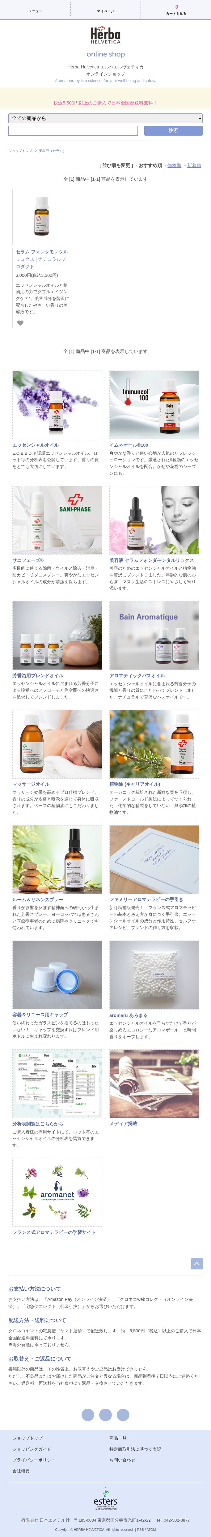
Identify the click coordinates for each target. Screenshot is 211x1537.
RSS (140, 1529)
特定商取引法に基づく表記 (135, 1449)
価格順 (174, 165)
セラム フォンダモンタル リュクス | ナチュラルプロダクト (42, 259)
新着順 (194, 165)
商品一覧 (118, 1438)
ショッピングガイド (31, 1449)
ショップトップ (20, 151)
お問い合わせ (122, 1460)
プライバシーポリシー (34, 1460)
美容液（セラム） (52, 151)
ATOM (151, 1529)
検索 (173, 130)
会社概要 (21, 1471)
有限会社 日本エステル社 (45, 1520)
